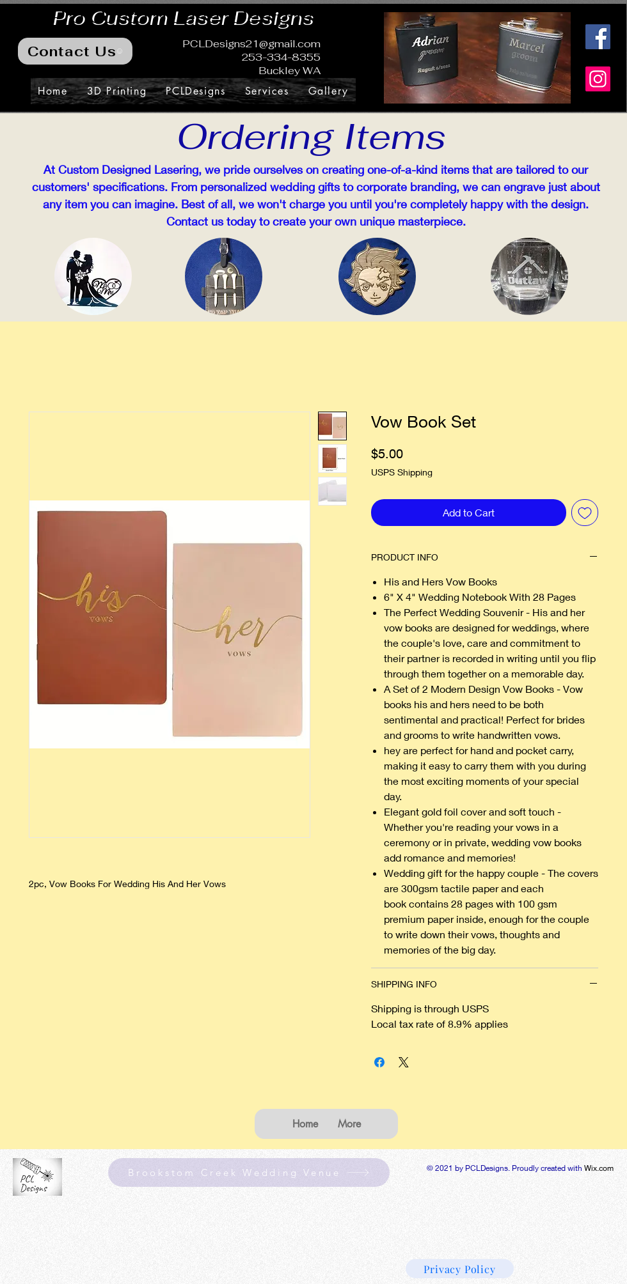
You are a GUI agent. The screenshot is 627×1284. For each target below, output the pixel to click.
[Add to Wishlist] (584, 512)
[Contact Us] (75, 51)
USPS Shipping (402, 472)
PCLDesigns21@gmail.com (251, 43)
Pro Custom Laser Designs (181, 16)
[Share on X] (403, 1062)
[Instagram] (597, 78)
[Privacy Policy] (460, 1268)
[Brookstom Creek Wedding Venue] (249, 1172)
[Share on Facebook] (379, 1062)
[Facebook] (597, 36)
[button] (477, 58)
